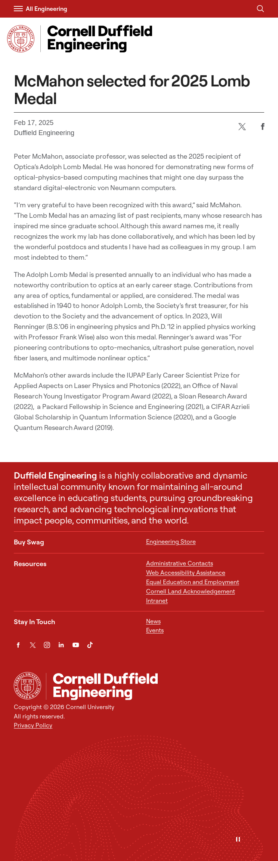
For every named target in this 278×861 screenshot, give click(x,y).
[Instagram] (47, 645)
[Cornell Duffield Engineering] (155, 686)
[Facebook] (262, 126)
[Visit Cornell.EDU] (20, 38)
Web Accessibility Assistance (185, 572)
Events (155, 630)
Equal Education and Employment (192, 582)
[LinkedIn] (61, 645)
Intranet (157, 600)
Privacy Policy (33, 725)
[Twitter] (242, 126)
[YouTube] (75, 645)
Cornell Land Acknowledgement (190, 591)
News (153, 621)
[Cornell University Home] (27, 685)
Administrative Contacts (179, 563)
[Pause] (238, 840)
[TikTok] (90, 645)
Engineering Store (171, 541)
